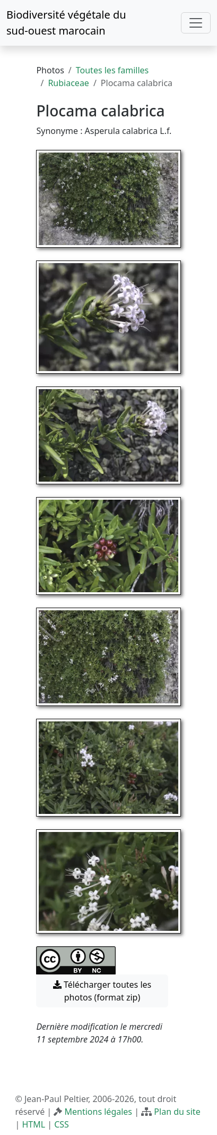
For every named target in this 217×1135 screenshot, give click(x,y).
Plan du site (177, 1111)
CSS (61, 1124)
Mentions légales (99, 1111)
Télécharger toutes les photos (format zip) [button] (102, 991)
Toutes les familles (112, 70)
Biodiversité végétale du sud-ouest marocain (66, 22)
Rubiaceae (68, 83)
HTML (33, 1124)
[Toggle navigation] (196, 22)
